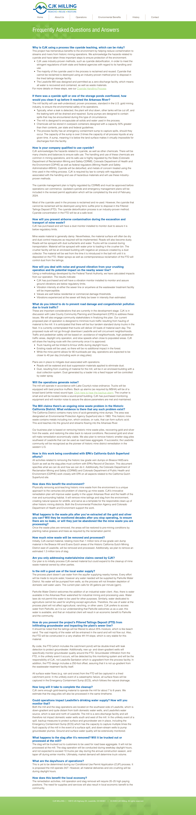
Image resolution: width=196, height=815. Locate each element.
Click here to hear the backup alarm (93, 392)
